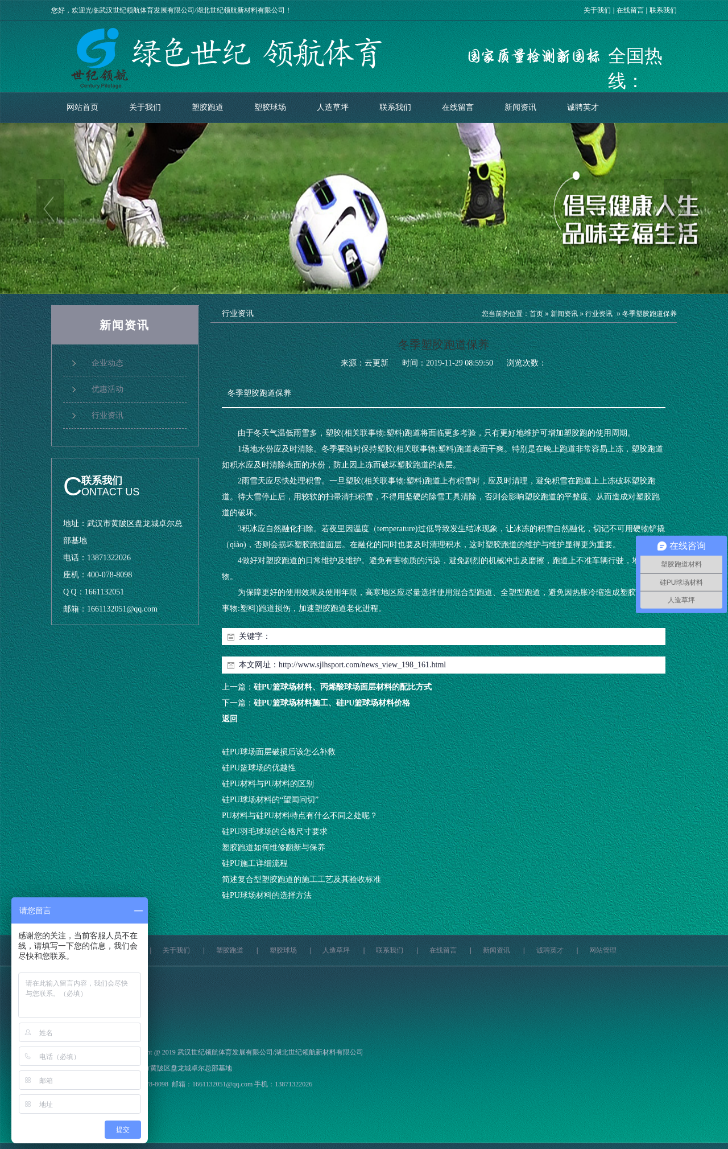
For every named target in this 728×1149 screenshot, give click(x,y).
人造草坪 (333, 107)
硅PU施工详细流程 (255, 863)
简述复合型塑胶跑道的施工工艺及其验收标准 (301, 879)
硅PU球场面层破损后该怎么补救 (279, 752)
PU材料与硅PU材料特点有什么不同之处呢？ (300, 815)
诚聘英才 (583, 107)
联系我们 (663, 10)
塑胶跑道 (208, 107)
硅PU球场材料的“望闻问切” (270, 799)
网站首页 (82, 107)
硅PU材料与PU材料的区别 (268, 783)
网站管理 (603, 950)
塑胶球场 (270, 107)
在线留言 (630, 10)
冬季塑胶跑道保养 (649, 314)
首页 (536, 314)
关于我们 (597, 10)
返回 (230, 719)
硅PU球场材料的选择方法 (267, 895)
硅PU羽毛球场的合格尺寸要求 (275, 831)
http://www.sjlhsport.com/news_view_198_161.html (362, 664)
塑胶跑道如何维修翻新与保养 (273, 847)
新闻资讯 (520, 107)
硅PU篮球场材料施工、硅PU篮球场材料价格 (332, 703)
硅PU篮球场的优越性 (259, 768)
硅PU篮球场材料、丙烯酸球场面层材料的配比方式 (343, 687)
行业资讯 (599, 314)
